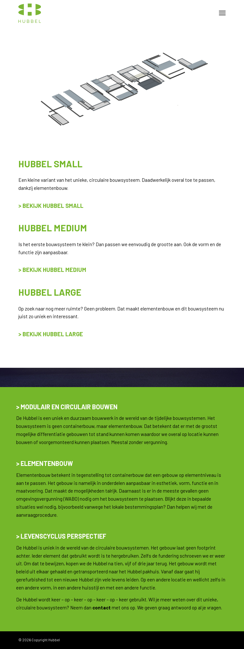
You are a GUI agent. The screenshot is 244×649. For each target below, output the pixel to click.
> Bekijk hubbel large (50, 334)
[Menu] (222, 13)
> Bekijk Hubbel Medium (52, 269)
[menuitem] (222, 13)
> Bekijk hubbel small (50, 205)
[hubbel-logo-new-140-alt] (101, 13)
